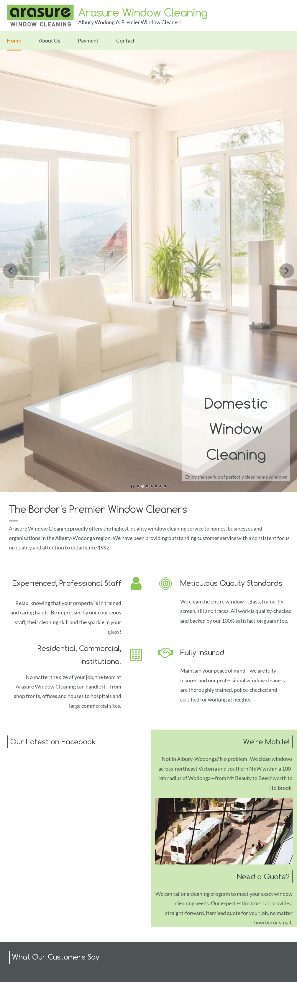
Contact (125, 40)
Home (14, 40)
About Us (49, 40)
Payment (88, 40)
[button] (10, 270)
